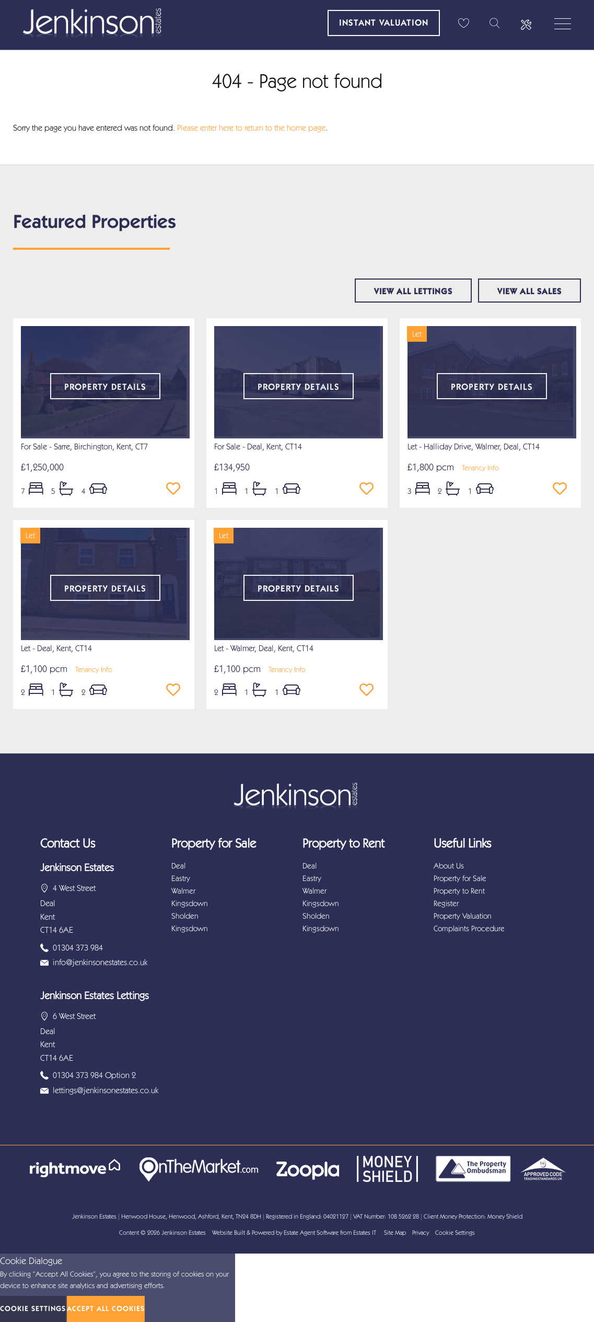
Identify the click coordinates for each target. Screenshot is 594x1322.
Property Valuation (463, 916)
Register (446, 903)
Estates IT (364, 1232)
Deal (178, 866)
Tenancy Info (480, 467)
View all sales (529, 291)
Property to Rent (459, 891)
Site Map (395, 1232)
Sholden (185, 916)
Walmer (183, 891)
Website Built (228, 1232)
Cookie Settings (455, 1232)
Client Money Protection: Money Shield (473, 1216)
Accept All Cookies (106, 1308)
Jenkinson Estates (183, 1232)
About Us (449, 866)
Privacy (420, 1232)
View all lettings (413, 291)
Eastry (180, 878)
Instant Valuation (383, 22)
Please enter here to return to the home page (251, 128)
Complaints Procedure (469, 928)
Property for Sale (460, 878)
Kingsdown (189, 903)
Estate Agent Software (311, 1232)
